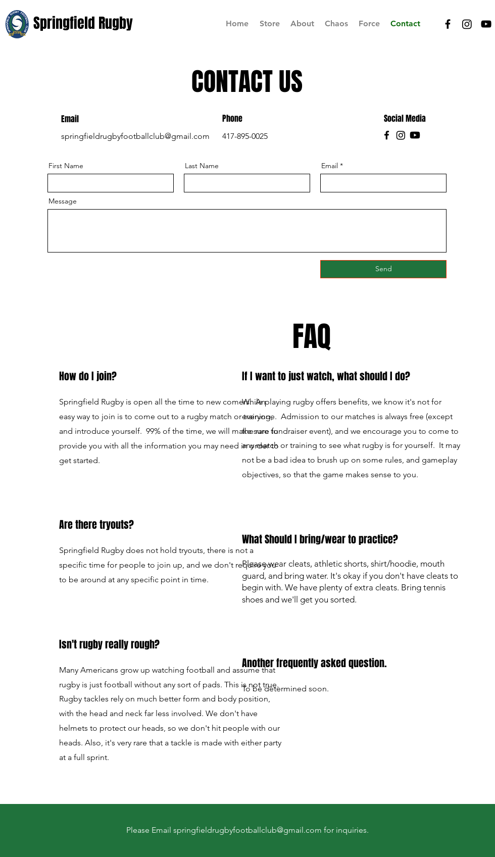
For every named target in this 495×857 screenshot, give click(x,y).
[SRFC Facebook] (447, 24)
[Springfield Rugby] (83, 23)
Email (329, 165)
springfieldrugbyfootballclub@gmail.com (135, 136)
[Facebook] (386, 135)
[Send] (383, 269)
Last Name (202, 165)
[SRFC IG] (467, 24)
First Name (65, 165)
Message (62, 201)
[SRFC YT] (486, 24)
